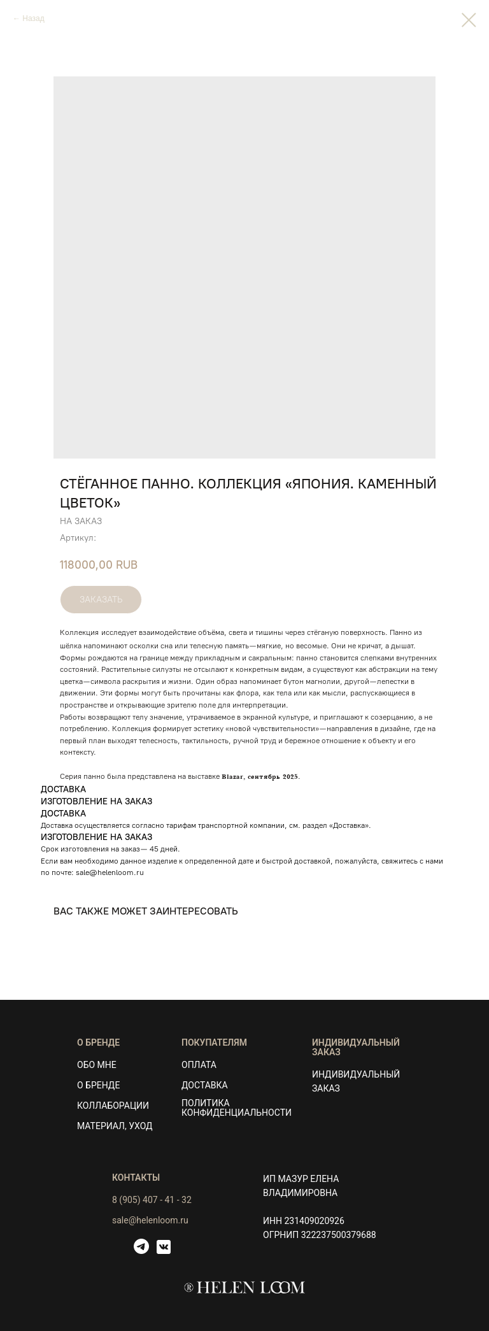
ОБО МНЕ (97, 1065)
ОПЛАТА (198, 1065)
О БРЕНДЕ (98, 1085)
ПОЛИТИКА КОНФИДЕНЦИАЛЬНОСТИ (236, 1108)
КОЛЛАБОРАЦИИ (113, 1105)
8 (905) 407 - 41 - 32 (152, 1200)
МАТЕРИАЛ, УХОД (115, 1126)
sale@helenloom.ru (110, 872)
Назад (33, 18)
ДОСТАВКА (204, 1085)
